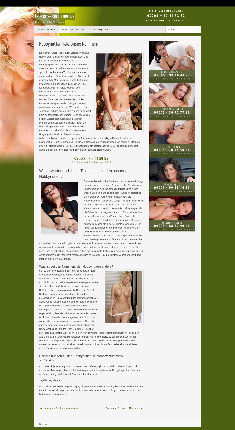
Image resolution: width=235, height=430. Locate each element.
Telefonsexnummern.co (54, 16)
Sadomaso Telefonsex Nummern (124, 408)
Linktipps (43, 424)
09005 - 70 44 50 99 (91, 158)
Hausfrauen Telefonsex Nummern (59, 408)
